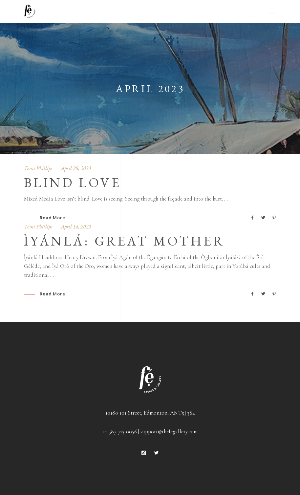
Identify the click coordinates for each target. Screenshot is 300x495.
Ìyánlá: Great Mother (124, 240)
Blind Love (72, 182)
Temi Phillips (38, 168)
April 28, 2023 (76, 168)
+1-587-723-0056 (120, 431)
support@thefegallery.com (169, 431)
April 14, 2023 (76, 226)
